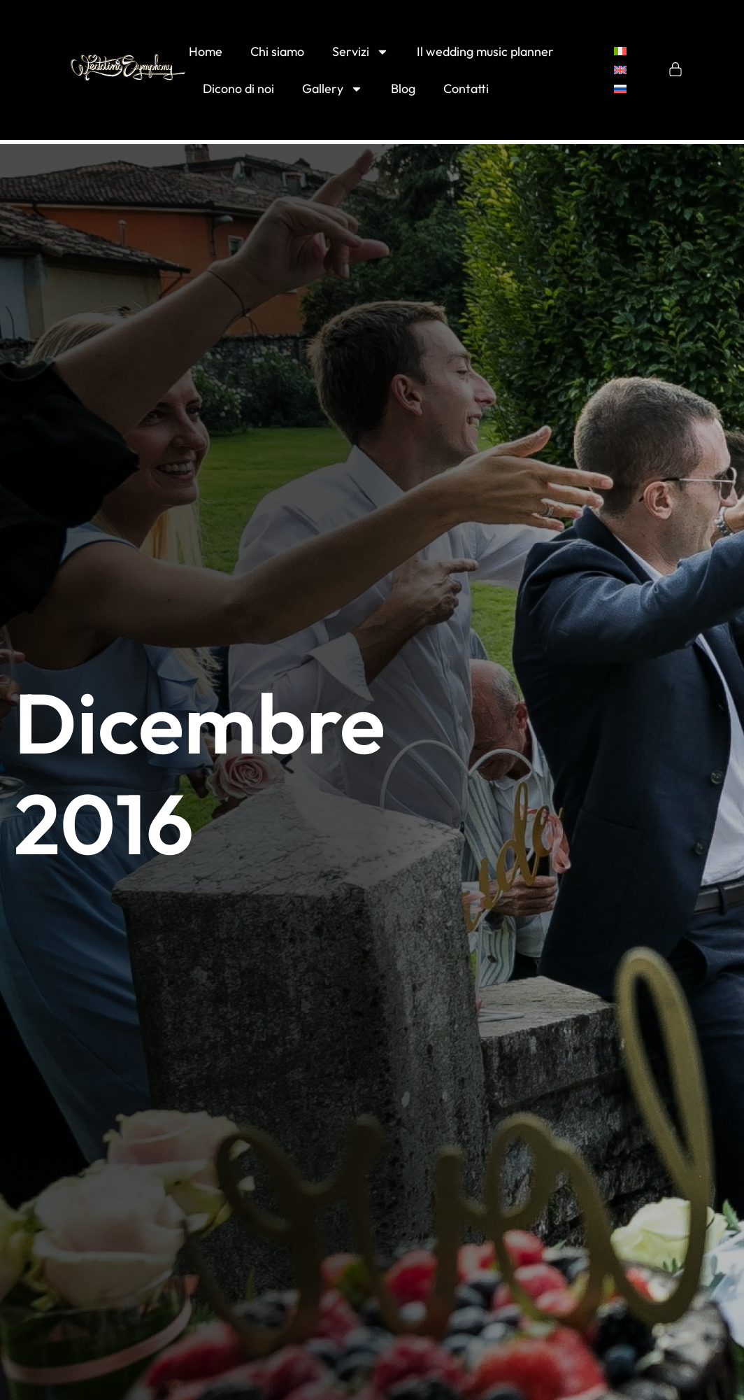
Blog (403, 88)
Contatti (466, 88)
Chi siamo (277, 51)
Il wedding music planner (485, 51)
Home (205, 51)
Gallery (332, 89)
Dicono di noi (238, 88)
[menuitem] (620, 51)
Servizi (360, 51)
